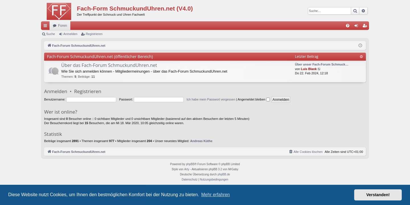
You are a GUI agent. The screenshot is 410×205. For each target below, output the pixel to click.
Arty (186, 169)
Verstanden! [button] (378, 194)
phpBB (190, 164)
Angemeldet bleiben (254, 99)
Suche (50, 34)
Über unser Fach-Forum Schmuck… (321, 64)
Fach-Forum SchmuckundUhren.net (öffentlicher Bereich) (100, 56)
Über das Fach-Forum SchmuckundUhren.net (109, 65)
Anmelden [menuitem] (357, 27)
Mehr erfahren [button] (215, 194)
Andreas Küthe (201, 141)
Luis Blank (309, 69)
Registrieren (94, 34)
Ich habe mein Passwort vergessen (210, 99)
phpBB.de (224, 174)
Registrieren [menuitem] (366, 27)
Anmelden (70, 34)
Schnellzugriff (46, 27)
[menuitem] (347, 25)
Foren (62, 26)
